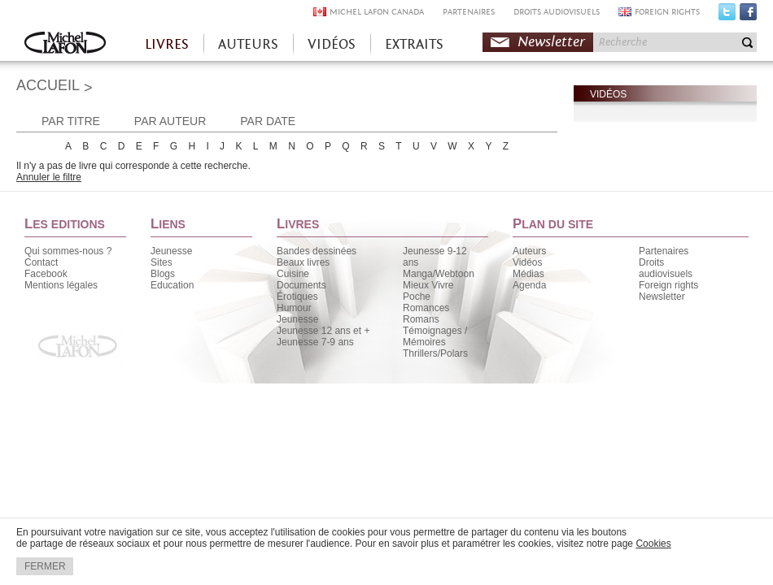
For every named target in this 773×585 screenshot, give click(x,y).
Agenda (529, 285)
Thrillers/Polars (435, 353)
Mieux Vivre (428, 285)
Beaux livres (303, 262)
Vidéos (527, 262)
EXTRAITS (414, 44)
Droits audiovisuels (665, 268)
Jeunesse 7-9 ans (315, 342)
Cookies (652, 543)
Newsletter (551, 41)
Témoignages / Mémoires (435, 336)
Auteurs (529, 251)
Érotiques (297, 296)
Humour (294, 308)
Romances (426, 308)
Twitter (727, 15)
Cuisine (293, 274)
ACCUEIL (48, 85)
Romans (421, 319)
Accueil (65, 44)
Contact (41, 262)
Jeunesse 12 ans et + (323, 330)
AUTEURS (248, 44)
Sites (162, 262)
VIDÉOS (332, 44)
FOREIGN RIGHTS (667, 11)
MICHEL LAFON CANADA (377, 11)
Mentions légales (61, 285)
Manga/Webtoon (438, 274)
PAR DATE (267, 121)
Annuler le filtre (48, 177)
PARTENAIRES (469, 11)
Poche (416, 296)
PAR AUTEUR (170, 121)
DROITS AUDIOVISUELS (556, 11)
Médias (528, 274)
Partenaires (663, 251)
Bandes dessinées (316, 251)
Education (172, 285)
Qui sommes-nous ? (67, 251)
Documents (301, 285)
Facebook (748, 15)
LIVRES (167, 44)
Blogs (163, 274)
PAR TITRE (70, 121)
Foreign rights (668, 285)
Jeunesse (171, 251)
